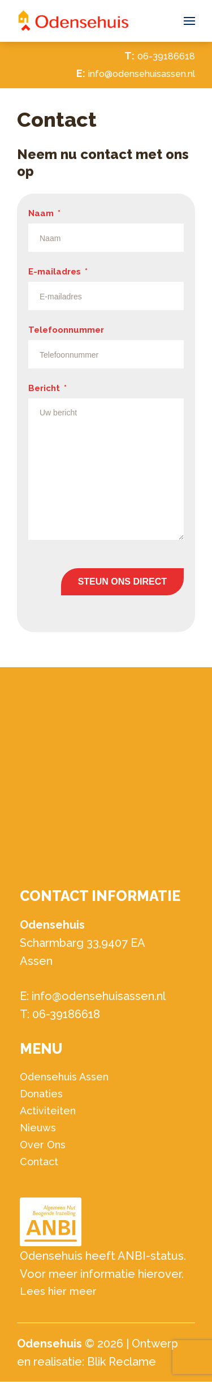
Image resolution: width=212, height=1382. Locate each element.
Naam (44, 213)
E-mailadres (58, 272)
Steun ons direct (122, 581)
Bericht (47, 388)
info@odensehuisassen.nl (141, 73)
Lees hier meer (58, 1291)
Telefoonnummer (66, 330)
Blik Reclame (121, 1361)
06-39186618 (166, 56)
